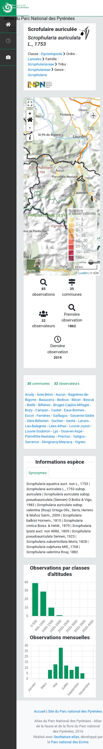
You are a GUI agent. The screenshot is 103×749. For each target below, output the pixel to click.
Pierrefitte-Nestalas (40, 436)
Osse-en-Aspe (71, 431)
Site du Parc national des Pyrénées (75, 711)
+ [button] (30, 113)
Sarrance (32, 442)
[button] (30, 120)
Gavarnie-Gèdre (82, 416)
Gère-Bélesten (38, 421)
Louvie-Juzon (79, 426)
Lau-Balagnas (35, 426)
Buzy (28, 410)
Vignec (80, 442)
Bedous (63, 400)
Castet (56, 410)
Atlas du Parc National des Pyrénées (39, 18)
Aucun (60, 394)
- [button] (30, 128)
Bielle (31, 405)
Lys (55, 431)
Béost (75, 400)
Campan (41, 410)
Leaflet (83, 273)
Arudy (29, 394)
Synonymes (38, 473)
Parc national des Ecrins (70, 742)
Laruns (83, 421)
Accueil (40, 711)
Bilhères (44, 405)
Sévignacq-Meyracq (56, 442)
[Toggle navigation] (12, 29)
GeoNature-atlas (66, 737)
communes (38, 383)
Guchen (57, 421)
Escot (29, 416)
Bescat (88, 400)
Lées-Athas (57, 426)
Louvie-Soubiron (37, 431)
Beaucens (46, 400)
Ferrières (43, 416)
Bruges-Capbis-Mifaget (71, 405)
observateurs (66, 383)
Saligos (79, 436)
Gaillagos (60, 416)
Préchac (64, 436)
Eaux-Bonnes (74, 410)
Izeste (70, 421)
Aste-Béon (45, 394)
